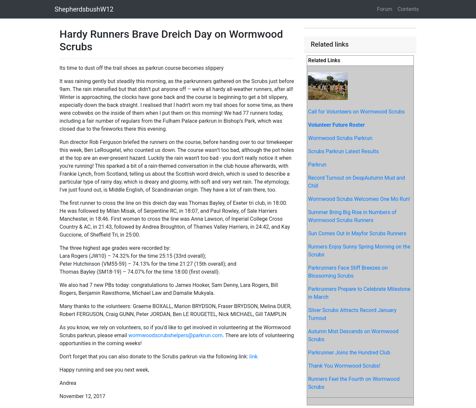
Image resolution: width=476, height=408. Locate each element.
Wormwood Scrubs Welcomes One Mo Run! (359, 199)
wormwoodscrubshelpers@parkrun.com (175, 335)
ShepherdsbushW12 (84, 9)
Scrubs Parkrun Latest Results (343, 151)
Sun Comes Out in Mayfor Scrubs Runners (357, 233)
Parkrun (317, 164)
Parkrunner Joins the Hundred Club (349, 352)
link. (254, 356)
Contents (408, 9)
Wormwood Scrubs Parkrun (340, 138)
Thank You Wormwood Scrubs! (344, 366)
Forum (384, 9)
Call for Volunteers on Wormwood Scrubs (356, 112)
